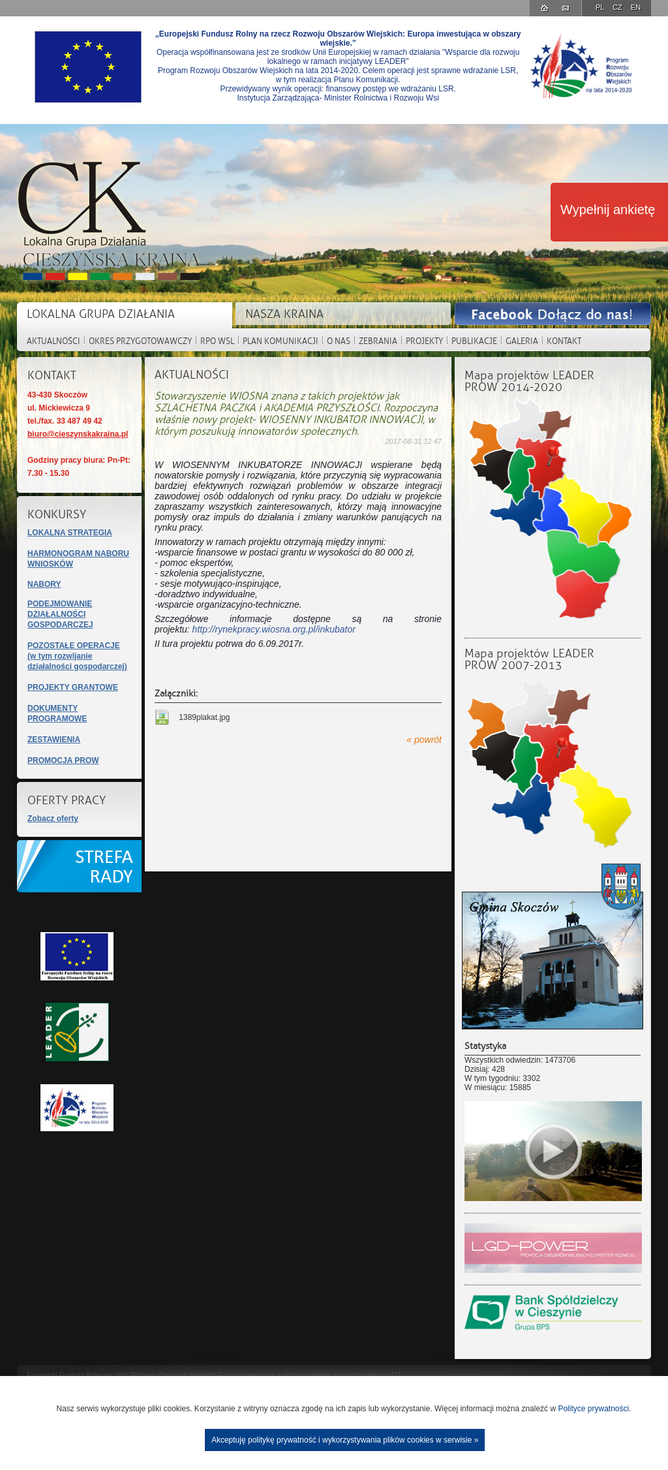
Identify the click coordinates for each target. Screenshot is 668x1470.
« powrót (424, 739)
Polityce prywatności (593, 1408)
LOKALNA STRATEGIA (69, 532)
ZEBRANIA (378, 341)
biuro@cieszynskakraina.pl (77, 434)
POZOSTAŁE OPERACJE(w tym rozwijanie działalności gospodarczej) (77, 656)
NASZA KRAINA (284, 314)
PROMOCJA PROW (63, 760)
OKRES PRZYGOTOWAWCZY (140, 341)
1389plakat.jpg (203, 717)
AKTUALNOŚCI (53, 341)
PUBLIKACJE (474, 341)
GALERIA (522, 341)
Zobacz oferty (52, 818)
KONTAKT (564, 341)
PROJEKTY (424, 341)
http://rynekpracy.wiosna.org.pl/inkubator (274, 629)
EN (636, 7)
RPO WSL (217, 341)
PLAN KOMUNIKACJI (280, 341)
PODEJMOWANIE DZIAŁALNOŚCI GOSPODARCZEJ (60, 614)
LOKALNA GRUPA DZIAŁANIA (101, 314)
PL (601, 7)
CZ (618, 7)
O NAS (338, 341)
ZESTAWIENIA (53, 739)
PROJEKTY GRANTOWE (72, 687)
